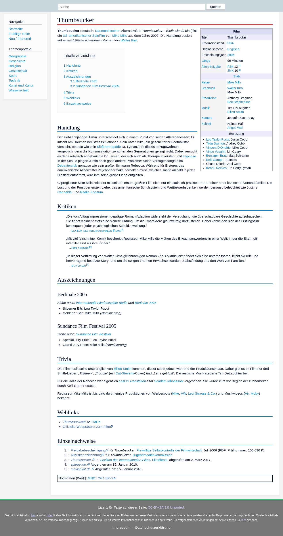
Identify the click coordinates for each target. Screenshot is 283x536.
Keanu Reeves (216, 168)
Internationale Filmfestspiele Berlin (101, 303)
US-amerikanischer (77, 35)
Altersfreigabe (211, 66)
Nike (175, 393)
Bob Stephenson (238, 102)
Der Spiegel (80, 248)
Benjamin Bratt (216, 155)
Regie (205, 82)
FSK (230, 66)
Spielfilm (98, 35)
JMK (230, 70)
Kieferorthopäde (109, 146)
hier (33, 515)
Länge (205, 60)
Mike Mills (234, 82)
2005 (230, 55)
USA (230, 43)
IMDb (96, 422)
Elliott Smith (235, 112)
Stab (236, 76)
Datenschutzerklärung (153, 527)
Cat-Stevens (124, 373)
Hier (50, 515)
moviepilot (78, 265)
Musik (205, 108)
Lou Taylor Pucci (217, 139)
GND (91, 478)
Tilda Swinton (215, 143)
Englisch (233, 49)
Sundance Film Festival (93, 334)
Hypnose (189, 156)
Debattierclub (67, 165)
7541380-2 (105, 478)
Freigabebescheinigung (88, 450)
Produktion (208, 98)
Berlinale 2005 (145, 303)
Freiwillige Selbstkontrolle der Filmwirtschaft (169, 450)
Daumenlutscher (107, 31)
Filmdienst (159, 460)
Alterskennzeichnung (86, 455)
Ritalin (84, 192)
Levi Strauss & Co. (202, 393)
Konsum (97, 192)
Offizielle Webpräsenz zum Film (86, 426)
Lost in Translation (132, 381)
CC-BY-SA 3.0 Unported (166, 507)
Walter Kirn (235, 88)
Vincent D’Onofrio (218, 147)
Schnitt (206, 123)
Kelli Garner (214, 160)
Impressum (121, 527)
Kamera (206, 118)
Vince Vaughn (216, 151)
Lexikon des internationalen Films (96, 230)
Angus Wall (235, 127)
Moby (255, 393)
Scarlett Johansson (168, 381)
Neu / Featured (20, 38)
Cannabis (64, 192)
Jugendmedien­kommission (152, 455)
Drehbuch (208, 88)
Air (247, 393)
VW (183, 393)
